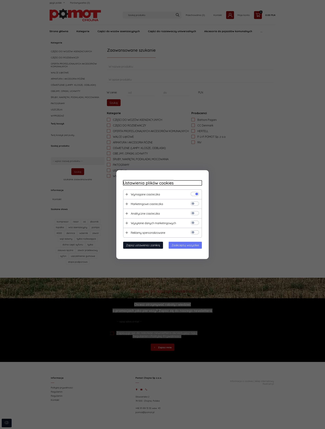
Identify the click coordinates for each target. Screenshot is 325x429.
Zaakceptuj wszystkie (185, 245)
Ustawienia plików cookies (148, 182)
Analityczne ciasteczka (145, 213)
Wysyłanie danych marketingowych (153, 223)
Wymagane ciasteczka (145, 194)
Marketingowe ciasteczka (147, 204)
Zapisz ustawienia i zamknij (143, 245)
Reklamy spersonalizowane (148, 232)
